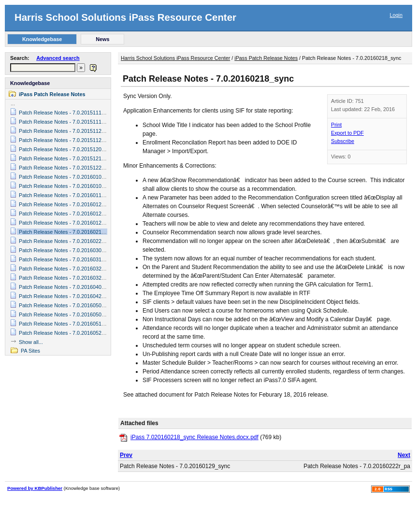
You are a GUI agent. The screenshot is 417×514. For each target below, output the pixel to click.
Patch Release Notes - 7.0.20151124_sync (68, 131)
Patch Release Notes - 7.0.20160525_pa (66, 333)
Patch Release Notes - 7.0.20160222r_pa (67, 241)
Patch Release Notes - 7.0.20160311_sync (68, 259)
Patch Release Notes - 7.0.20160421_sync (68, 296)
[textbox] (42, 67)
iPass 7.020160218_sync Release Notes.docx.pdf (194, 437)
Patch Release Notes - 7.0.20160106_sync (68, 186)
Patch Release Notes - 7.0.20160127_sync (68, 213)
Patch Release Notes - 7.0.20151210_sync (68, 158)
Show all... (31, 342)
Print (336, 125)
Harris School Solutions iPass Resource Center (125, 17)
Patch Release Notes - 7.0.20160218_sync (68, 232)
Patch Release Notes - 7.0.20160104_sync (68, 177)
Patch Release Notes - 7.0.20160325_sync (68, 268)
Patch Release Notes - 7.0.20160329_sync (68, 278)
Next (404, 455)
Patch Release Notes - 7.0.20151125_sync (68, 140)
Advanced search (57, 58)
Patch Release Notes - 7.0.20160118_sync (68, 195)
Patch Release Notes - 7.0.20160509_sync (68, 314)
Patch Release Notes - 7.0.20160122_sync (68, 204)
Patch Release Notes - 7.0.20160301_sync (68, 250)
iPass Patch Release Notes (52, 94)
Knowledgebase (30, 83)
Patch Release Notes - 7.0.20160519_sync (68, 324)
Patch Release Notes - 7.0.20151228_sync (68, 168)
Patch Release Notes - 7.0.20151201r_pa (67, 149)
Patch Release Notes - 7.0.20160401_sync (68, 287)
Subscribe (342, 141)
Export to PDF (347, 133)
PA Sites (30, 351)
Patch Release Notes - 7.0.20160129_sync (68, 223)
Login (396, 15)
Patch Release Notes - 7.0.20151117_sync (68, 112)
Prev (126, 455)
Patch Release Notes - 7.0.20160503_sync (68, 305)
